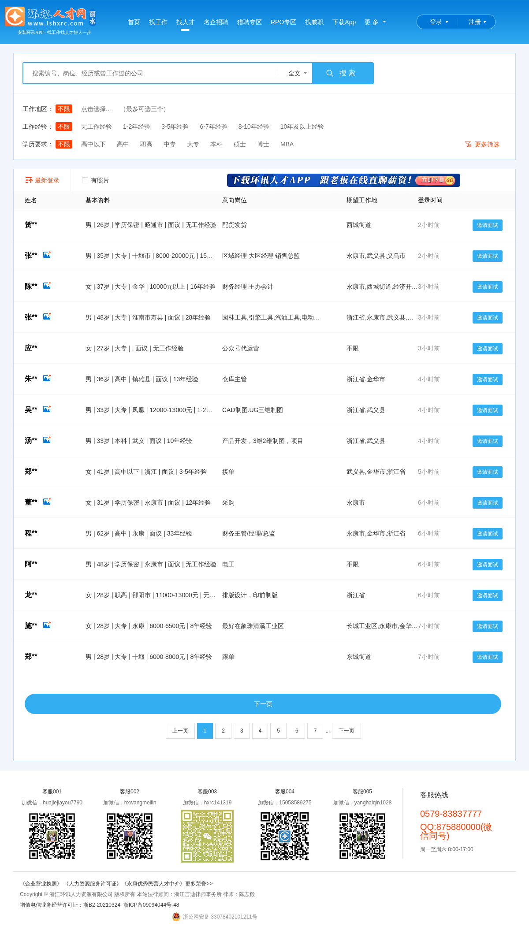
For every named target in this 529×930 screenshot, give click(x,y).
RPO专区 (283, 22)
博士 (263, 144)
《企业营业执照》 (41, 884)
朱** (38, 379)
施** (38, 625)
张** (38, 255)
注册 (475, 21)
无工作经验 (96, 126)
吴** (38, 409)
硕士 (240, 144)
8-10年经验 (253, 126)
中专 (170, 144)
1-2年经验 (136, 126)
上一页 (180, 731)
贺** (31, 224)
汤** (38, 440)
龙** (31, 595)
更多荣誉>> (198, 884)
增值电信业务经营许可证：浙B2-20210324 (70, 905)
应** (31, 348)
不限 (64, 108)
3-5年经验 (175, 126)
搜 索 (340, 73)
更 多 (372, 22)
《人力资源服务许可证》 (92, 884)
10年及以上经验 (302, 126)
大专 (193, 144)
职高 (146, 144)
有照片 (95, 180)
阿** (31, 564)
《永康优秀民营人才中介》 (153, 884)
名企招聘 (216, 22)
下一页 (263, 703)
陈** (38, 286)
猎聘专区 (249, 22)
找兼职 (314, 22)
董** (38, 502)
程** (31, 533)
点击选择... (96, 108)
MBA (287, 144)
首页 (134, 22)
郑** (31, 471)
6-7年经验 (213, 126)
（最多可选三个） (144, 108)
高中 (123, 144)
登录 (436, 21)
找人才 (185, 25)
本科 (216, 144)
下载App (344, 22)
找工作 (158, 22)
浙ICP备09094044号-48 (151, 905)
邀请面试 (487, 225)
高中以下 (93, 144)
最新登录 (42, 180)
